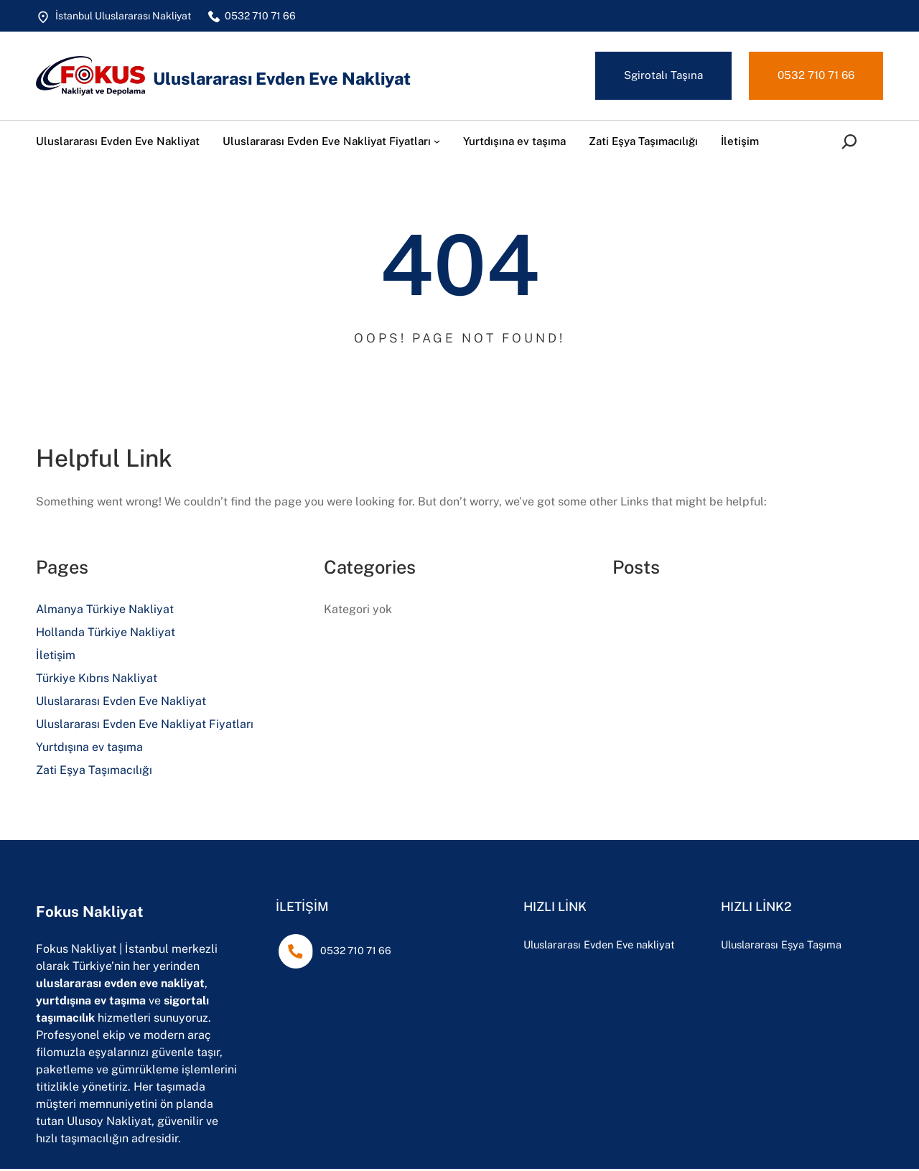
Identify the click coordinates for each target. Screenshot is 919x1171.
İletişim (55, 657)
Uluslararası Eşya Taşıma (810, 946)
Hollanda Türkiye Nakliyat (105, 634)
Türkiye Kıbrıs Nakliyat (96, 680)
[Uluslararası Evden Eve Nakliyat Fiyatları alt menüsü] (437, 142)
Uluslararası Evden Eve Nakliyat (301, 77)
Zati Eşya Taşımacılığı (94, 772)
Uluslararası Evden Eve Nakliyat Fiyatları (144, 726)
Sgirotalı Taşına (654, 76)
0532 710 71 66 (812, 76)
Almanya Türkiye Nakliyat (105, 611)
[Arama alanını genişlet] (852, 143)
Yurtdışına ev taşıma (89, 749)
